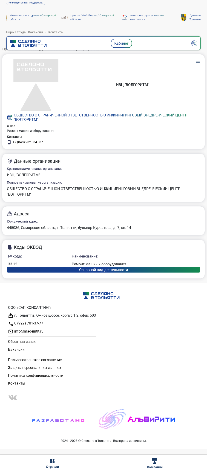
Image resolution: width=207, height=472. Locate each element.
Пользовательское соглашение (35, 360)
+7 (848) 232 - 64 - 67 (25, 142)
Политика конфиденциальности (35, 375)
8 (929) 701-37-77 (25, 323)
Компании (155, 463)
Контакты (55, 32)
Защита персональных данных (34, 367)
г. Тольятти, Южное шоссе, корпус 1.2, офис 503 (52, 315)
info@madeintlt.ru (25, 331)
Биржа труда (16, 32)
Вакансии (35, 32)
